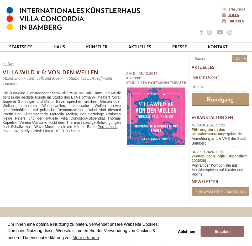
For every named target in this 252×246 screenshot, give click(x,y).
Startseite (21, 47)
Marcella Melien (63, 114)
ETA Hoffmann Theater (90, 97)
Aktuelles (139, 47)
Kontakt (218, 47)
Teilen (233, 15)
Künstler (96, 47)
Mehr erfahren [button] (86, 237)
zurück (8, 64)
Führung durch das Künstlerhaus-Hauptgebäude (217, 131)
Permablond (108, 127)
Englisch (234, 9)
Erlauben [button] (222, 231)
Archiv (198, 87)
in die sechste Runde (28, 97)
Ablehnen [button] (186, 231)
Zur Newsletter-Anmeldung (221, 191)
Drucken (236, 21)
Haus (59, 47)
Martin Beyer (55, 101)
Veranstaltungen (206, 77)
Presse (179, 47)
